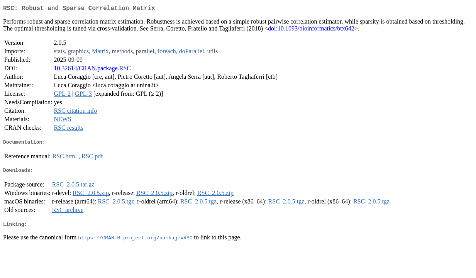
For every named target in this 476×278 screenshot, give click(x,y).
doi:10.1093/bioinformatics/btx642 (311, 30)
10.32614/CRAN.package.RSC (92, 69)
